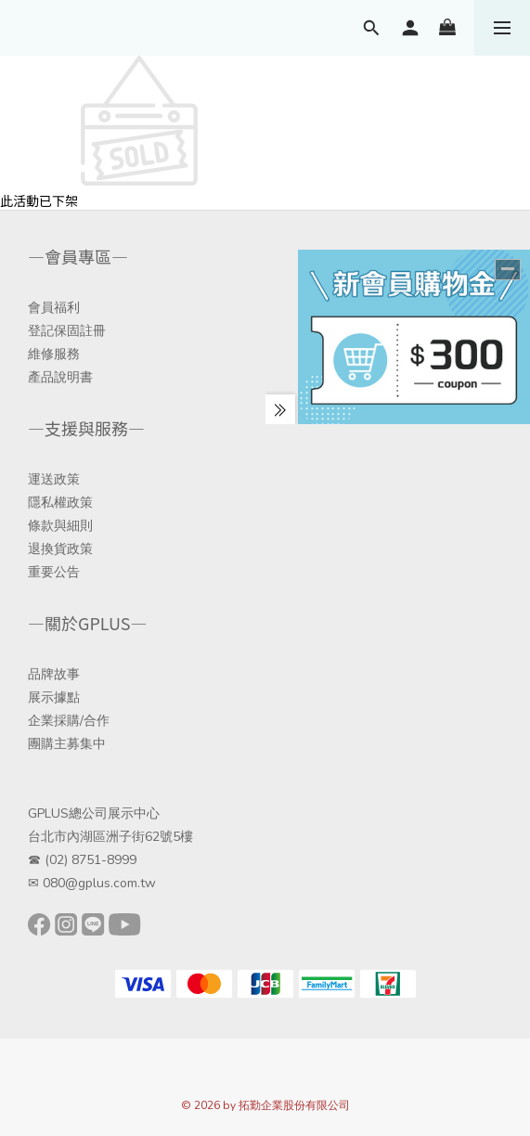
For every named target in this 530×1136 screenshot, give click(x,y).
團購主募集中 (67, 744)
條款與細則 (60, 526)
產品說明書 (60, 377)
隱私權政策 (60, 502)
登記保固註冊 (67, 331)
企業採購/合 (62, 720)
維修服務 (54, 354)
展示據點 (54, 697)
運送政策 (54, 479)
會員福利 (54, 307)
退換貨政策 (60, 549)
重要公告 (54, 572)
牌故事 (60, 674)
